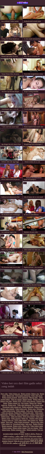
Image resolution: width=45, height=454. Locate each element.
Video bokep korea (8, 411)
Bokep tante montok (7, 409)
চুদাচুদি (26, 436)
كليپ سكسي (17, 443)
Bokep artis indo (28, 413)
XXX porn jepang (29, 416)
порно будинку (19, 434)
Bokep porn (12, 405)
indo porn (28, 424)
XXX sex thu (7, 443)
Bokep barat (5, 416)
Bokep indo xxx (38, 399)
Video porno (39, 413)
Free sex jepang (32, 428)
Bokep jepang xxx (14, 403)
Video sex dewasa (7, 413)
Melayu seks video (37, 422)
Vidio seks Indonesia (24, 405)
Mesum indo (33, 397)
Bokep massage (7, 426)
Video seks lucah (36, 396)
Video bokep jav (6, 424)
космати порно (8, 434)
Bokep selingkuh (27, 407)
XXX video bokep (20, 420)
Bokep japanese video (18, 430)
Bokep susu (32, 409)
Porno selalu (38, 411)
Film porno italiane (35, 436)
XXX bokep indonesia (22, 396)
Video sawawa (16, 418)
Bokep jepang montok (9, 397)
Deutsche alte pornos (31, 439)
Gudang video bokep (37, 415)
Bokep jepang (27, 399)
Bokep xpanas (7, 428)
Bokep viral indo (6, 401)
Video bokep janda (36, 426)
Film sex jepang (16, 399)
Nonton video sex (8, 420)
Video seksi (39, 416)
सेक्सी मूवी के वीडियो (36, 441)
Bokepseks (40, 409)
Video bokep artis (21, 409)
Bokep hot (12, 415)
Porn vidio (4, 394)
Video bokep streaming (22, 422)
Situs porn (9, 422)
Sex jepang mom (37, 405)
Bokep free (18, 413)
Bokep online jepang (20, 428)
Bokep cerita (6, 418)
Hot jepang (25, 403)
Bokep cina (35, 394)
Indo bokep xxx (32, 420)
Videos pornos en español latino (13, 439)
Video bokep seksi (22, 415)
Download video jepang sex (12, 407)
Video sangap (20, 411)
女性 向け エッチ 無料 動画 (32, 443)
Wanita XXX (17, 401)
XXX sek (22, 2)
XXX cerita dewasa (28, 401)
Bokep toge (10, 396)
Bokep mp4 (38, 407)
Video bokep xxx (14, 394)
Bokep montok (32, 430)
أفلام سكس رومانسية (15, 436)
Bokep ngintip (26, 394)
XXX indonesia (23, 397)
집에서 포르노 (30, 434)
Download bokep (19, 424)
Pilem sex (24, 418)
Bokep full (33, 403)
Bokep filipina (38, 424)
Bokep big (25, 426)
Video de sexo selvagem (22, 441)
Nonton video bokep (36, 418)
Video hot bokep (16, 416)
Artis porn (29, 411)
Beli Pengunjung (27, 452)
